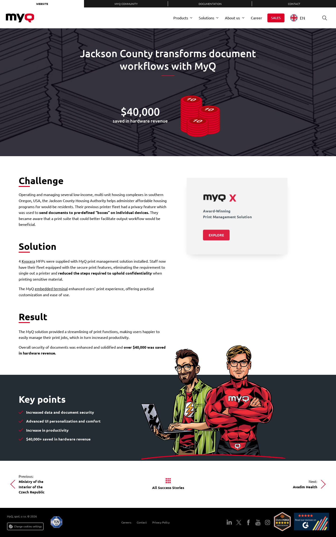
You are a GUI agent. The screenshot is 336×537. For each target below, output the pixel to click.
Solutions (206, 17)
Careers (126, 522)
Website (42, 4)
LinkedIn (229, 522)
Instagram (267, 522)
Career (256, 17)
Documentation (210, 4)
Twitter (239, 522)
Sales (276, 18)
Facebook (248, 522)
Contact (294, 4)
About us (232, 17)
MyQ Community (126, 4)
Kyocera (28, 261)
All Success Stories (168, 487)
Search (323, 17)
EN (297, 17)
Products (180, 17)
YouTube (258, 522)
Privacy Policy (161, 522)
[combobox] (301, 18)
